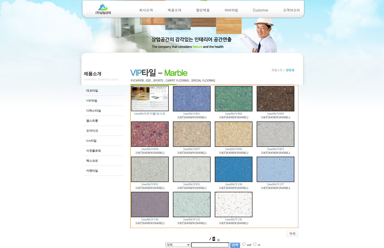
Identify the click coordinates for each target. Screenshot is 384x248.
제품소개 (174, 10)
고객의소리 (291, 10)
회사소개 (146, 10)
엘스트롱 (92, 120)
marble (139, 113)
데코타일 (92, 90)
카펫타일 (92, 171)
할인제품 (203, 10)
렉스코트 (92, 160)
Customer (260, 10)
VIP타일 (91, 100)
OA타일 (91, 140)
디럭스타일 (93, 110)
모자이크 (92, 130)
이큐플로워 (93, 150)
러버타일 (231, 10)
